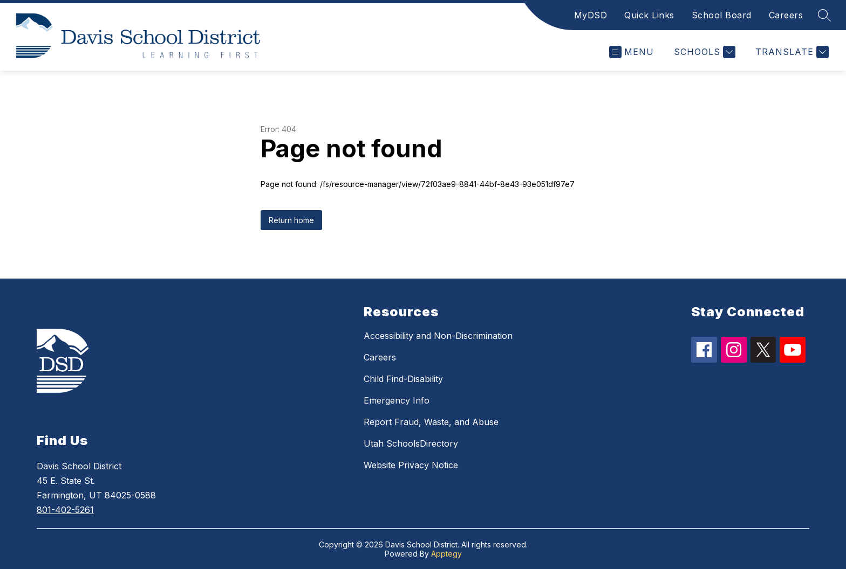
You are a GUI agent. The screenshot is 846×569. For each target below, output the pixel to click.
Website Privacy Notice (411, 465)
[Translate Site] (791, 52)
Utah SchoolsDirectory (411, 443)
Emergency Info (396, 400)
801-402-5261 (65, 509)
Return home (291, 220)
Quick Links (649, 15)
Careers (786, 15)
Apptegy (446, 553)
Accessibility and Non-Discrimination (438, 335)
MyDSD (591, 15)
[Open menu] (631, 52)
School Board (722, 15)
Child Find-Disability (403, 378)
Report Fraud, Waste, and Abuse (431, 422)
